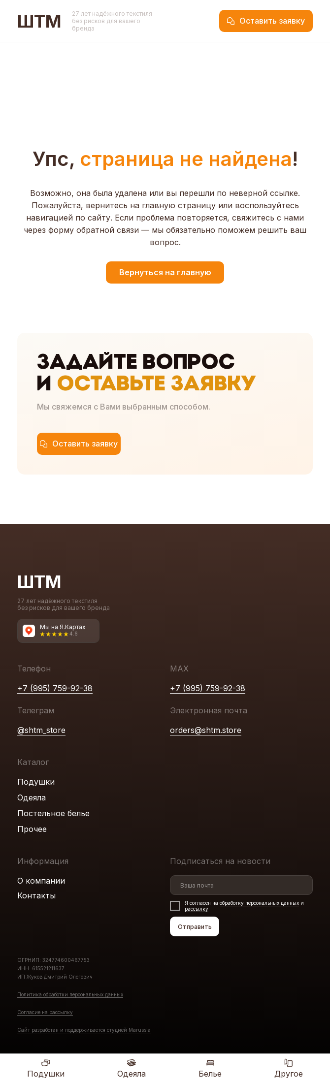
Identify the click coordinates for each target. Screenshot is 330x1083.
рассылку (196, 909)
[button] (266, 21)
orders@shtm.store (205, 730)
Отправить (195, 926)
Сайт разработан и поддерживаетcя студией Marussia (84, 1030)
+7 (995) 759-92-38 (55, 688)
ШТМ (39, 21)
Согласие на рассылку (45, 1012)
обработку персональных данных (259, 903)
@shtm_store (41, 730)
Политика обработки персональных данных (70, 994)
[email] (241, 885)
